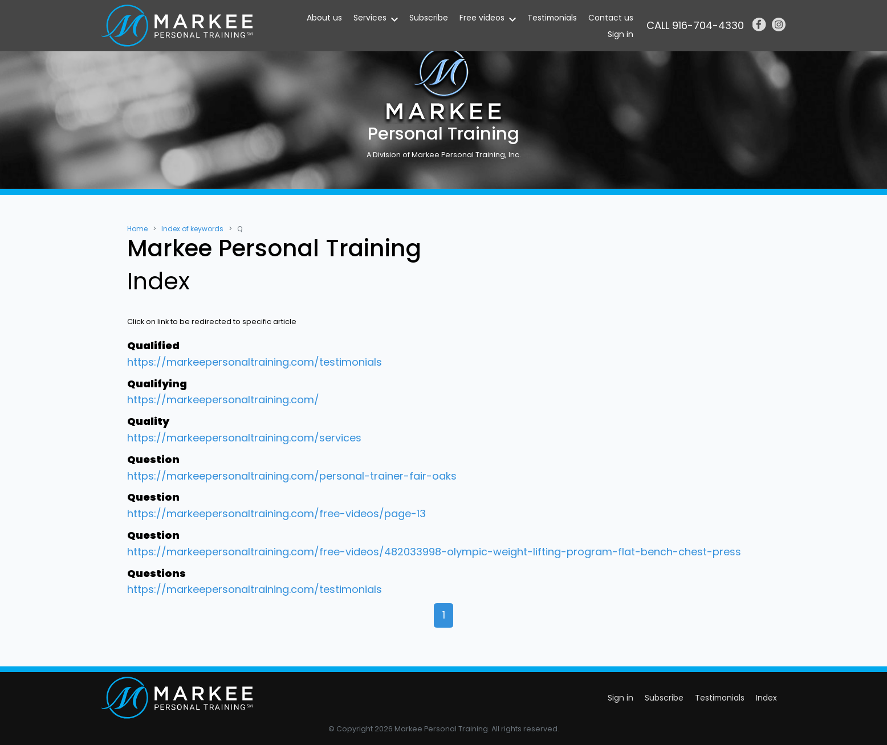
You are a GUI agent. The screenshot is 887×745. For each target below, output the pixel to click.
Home (137, 229)
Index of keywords (192, 229)
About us (324, 17)
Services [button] (369, 17)
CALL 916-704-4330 (695, 25)
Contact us (610, 17)
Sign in (620, 34)
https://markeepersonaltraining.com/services (244, 438)
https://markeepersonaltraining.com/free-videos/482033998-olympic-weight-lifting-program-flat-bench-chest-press (434, 552)
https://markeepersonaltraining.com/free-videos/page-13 (276, 513)
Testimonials (552, 17)
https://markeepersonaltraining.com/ (223, 399)
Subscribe (428, 17)
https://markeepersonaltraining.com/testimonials (254, 362)
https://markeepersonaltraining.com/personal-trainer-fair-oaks (292, 476)
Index (766, 697)
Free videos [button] (481, 17)
